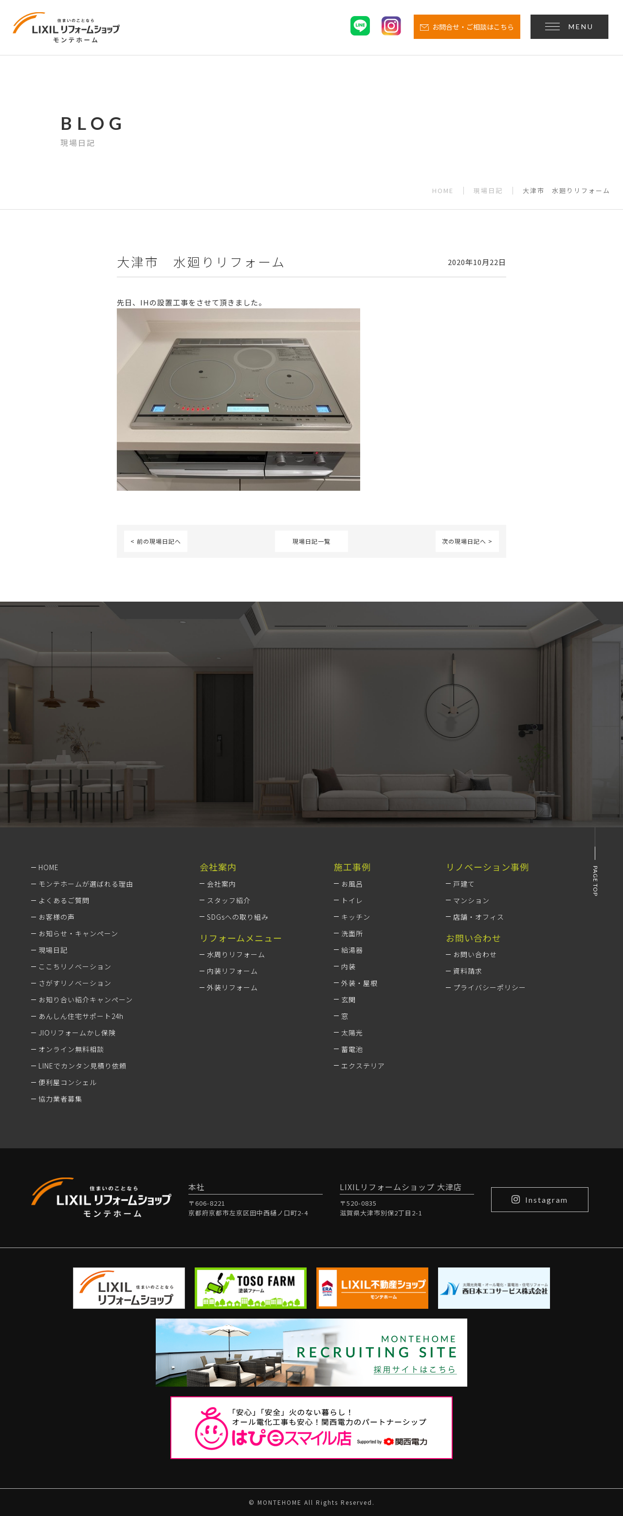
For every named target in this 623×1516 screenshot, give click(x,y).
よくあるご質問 (64, 900)
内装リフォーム (232, 971)
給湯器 (352, 950)
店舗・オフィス (478, 917)
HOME (443, 191)
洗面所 (352, 933)
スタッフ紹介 (229, 900)
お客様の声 (56, 917)
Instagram (540, 1199)
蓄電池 (352, 1049)
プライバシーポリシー (489, 987)
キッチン (355, 917)
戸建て (464, 884)
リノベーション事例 (487, 866)
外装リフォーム (232, 987)
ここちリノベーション (74, 966)
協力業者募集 (60, 1099)
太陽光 (352, 1032)
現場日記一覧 (311, 541)
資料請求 (467, 971)
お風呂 (352, 884)
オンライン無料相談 (71, 1049)
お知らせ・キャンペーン (78, 933)
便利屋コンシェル (67, 1082)
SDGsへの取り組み (238, 917)
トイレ (352, 900)
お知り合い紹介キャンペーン (85, 999)
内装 (348, 966)
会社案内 (221, 884)
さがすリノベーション (74, 983)
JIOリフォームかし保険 (77, 1032)
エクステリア (363, 1065)
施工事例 (352, 866)
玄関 (348, 999)
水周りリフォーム (236, 954)
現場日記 (488, 191)
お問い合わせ (475, 954)
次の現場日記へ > (467, 541)
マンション (471, 900)
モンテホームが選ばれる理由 (85, 884)
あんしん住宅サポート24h (81, 1016)
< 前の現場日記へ (155, 541)
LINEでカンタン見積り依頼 (82, 1065)
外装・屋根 (359, 983)
